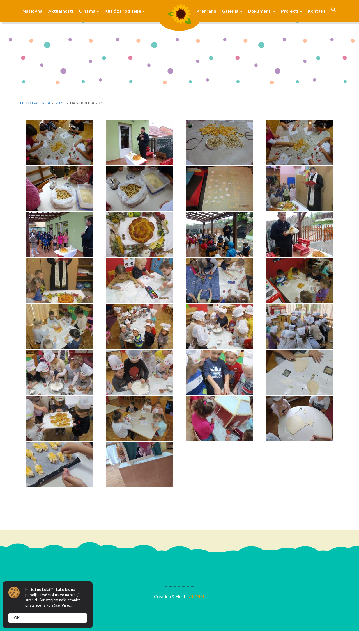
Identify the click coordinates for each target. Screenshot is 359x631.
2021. (60, 103)
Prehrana (206, 10)
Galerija (232, 10)
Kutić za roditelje (125, 10)
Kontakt (316, 10)
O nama (89, 10)
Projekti (291, 10)
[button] (333, 11)
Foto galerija (35, 103)
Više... (66, 605)
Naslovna (32, 10)
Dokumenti (261, 10)
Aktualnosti (60, 10)
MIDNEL (196, 596)
